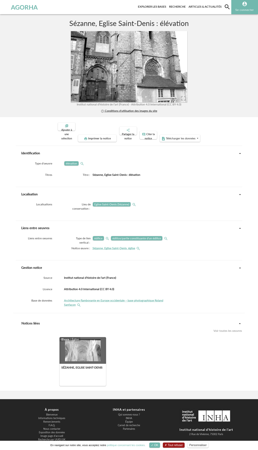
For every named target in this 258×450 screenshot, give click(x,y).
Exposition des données (52, 420)
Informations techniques (51, 406)
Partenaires (129, 416)
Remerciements (51, 409)
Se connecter (244, 9)
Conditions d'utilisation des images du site (129, 110)
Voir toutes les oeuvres (227, 318)
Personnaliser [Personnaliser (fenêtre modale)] (198, 445)
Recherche (178, 6)
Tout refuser (174, 445)
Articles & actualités (206, 6)
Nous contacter (51, 416)
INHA (129, 406)
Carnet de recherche (129, 413)
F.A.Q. (52, 413)
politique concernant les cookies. (126, 445)
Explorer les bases (153, 6)
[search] (227, 6)
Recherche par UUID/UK (51, 427)
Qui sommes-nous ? (129, 402)
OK (154, 445)
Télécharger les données (210, 126)
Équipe (129, 409)
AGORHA (21, 7)
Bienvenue (52, 402)
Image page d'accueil (51, 424)
